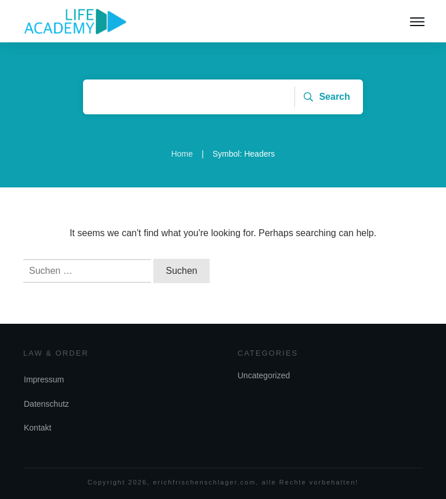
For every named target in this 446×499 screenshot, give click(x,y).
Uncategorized (264, 375)
